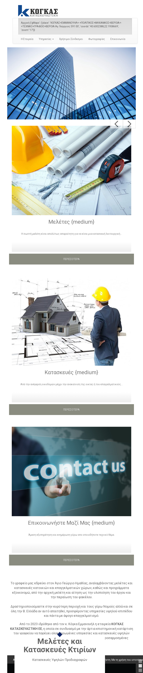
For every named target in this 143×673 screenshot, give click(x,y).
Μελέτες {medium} (71, 222)
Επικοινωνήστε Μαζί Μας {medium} (71, 523)
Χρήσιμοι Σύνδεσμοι (71, 39)
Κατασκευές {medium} (71, 372)
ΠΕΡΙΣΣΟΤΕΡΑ (71, 259)
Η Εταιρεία (27, 39)
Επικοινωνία (117, 39)
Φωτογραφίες (96, 39)
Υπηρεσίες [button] (46, 39)
